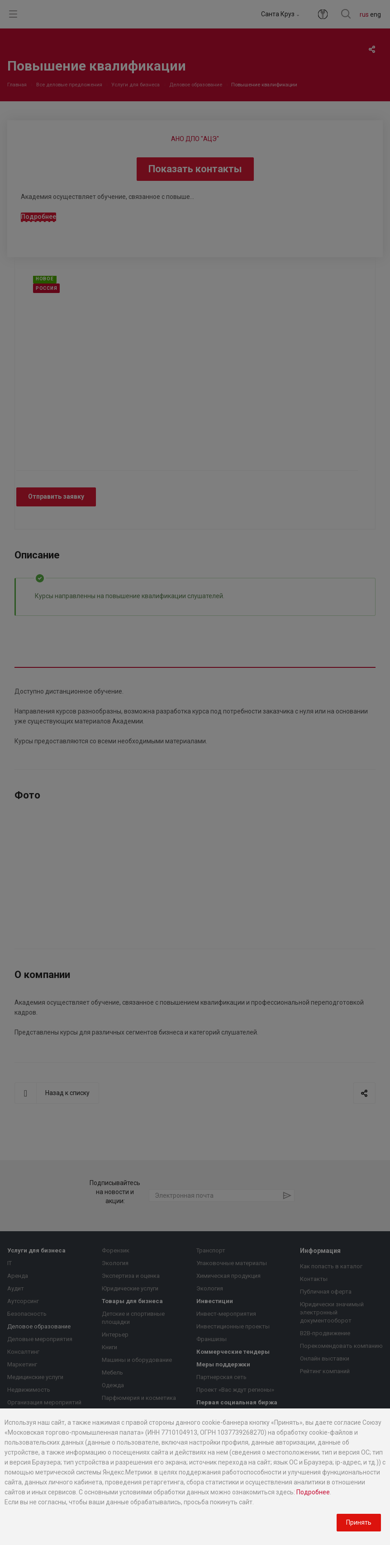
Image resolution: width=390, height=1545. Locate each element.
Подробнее (313, 1492)
